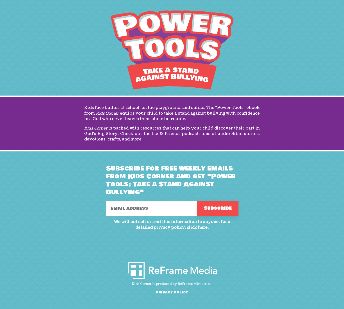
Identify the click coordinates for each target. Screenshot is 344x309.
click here (197, 227)
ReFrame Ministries (194, 284)
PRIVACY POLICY (172, 292)
